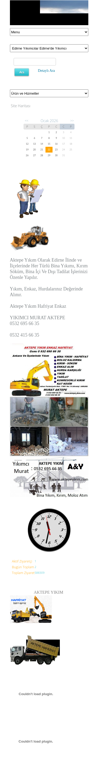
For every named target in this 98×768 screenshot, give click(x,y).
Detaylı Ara (46, 71)
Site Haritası (21, 105)
